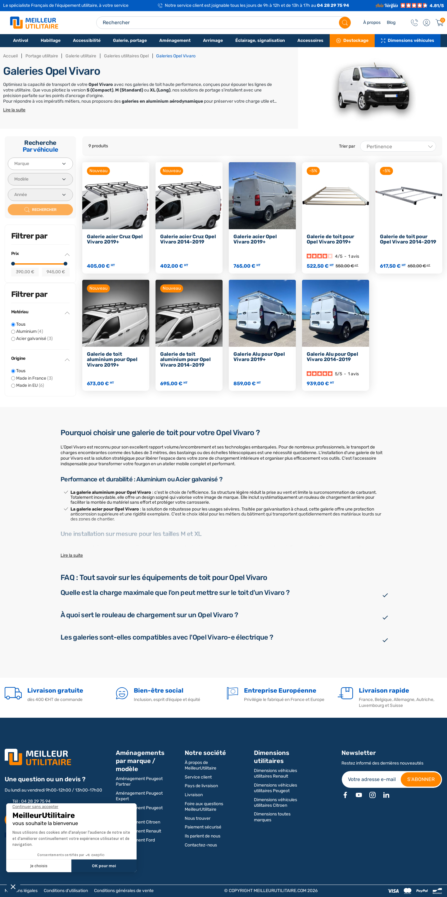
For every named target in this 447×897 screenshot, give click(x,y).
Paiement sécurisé (203, 827)
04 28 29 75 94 (333, 5)
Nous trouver (197, 818)
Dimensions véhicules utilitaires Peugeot (275, 788)
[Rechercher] (345, 23)
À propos (372, 22)
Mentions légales (21, 890)
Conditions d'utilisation (66, 890)
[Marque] (40, 164)
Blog (391, 22)
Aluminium (29, 331)
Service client (198, 777)
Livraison (194, 794)
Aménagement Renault (138, 831)
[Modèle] (40, 179)
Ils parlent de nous (202, 836)
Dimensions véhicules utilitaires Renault (275, 773)
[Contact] (414, 22)
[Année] (40, 195)
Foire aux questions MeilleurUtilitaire (204, 806)
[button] (426, 22)
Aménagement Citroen (138, 822)
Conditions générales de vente (124, 890)
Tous (20, 324)
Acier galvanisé (34, 338)
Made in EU (30, 385)
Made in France (34, 378)
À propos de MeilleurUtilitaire (200, 765)
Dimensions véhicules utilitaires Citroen (275, 802)
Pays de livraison (201, 785)
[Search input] (223, 22)
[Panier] (439, 22)
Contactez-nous (201, 845)
